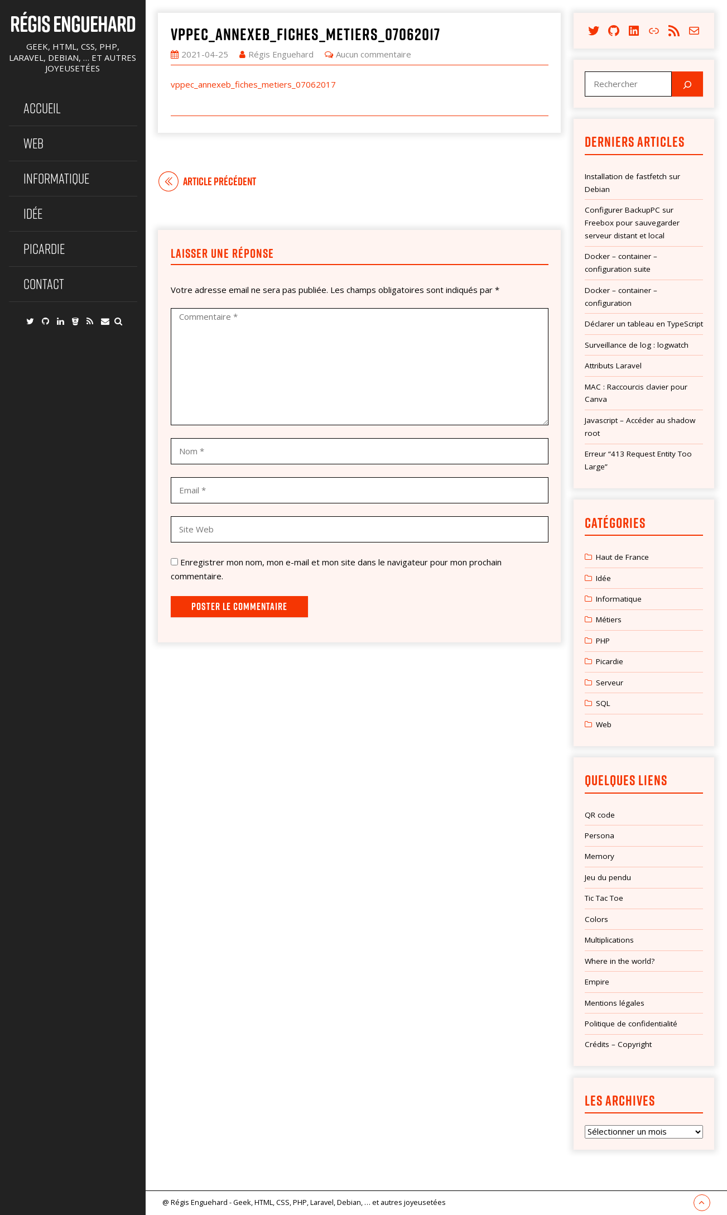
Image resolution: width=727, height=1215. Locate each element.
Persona (599, 835)
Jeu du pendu (608, 877)
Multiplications (609, 940)
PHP (603, 641)
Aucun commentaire (373, 54)
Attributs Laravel (613, 366)
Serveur (609, 683)
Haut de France (622, 557)
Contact (43, 284)
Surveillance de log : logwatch (637, 345)
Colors (596, 919)
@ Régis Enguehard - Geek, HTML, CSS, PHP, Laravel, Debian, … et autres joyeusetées (304, 1202)
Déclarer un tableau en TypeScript (644, 324)
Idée (32, 213)
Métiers (609, 619)
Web (33, 143)
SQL (603, 703)
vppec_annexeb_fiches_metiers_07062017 (305, 34)
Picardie (44, 248)
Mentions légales (614, 1003)
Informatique (56, 178)
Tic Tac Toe (604, 898)
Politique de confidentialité (631, 1024)
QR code (600, 815)
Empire (597, 982)
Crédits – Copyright (618, 1044)
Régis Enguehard (73, 23)
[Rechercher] (687, 84)
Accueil (42, 108)
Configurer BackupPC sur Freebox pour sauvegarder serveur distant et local (632, 223)
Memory (599, 856)
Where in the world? (619, 961)
